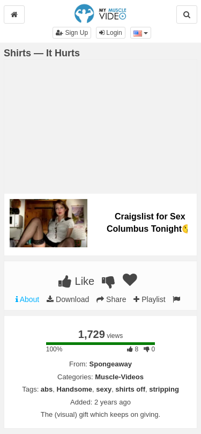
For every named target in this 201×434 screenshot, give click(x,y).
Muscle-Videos (119, 377)
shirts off (130, 389)
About (28, 299)
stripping (164, 389)
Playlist (149, 299)
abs (47, 389)
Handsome (74, 389)
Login (110, 32)
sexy (103, 389)
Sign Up (72, 32)
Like (76, 281)
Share (111, 299)
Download (68, 299)
